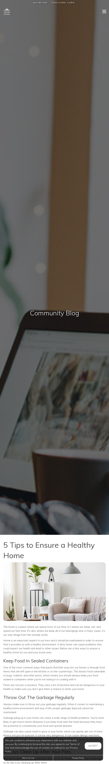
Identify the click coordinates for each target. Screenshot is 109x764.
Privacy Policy (78, 758)
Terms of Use (28, 758)
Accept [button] (93, 745)
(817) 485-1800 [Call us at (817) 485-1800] (40, 2)
